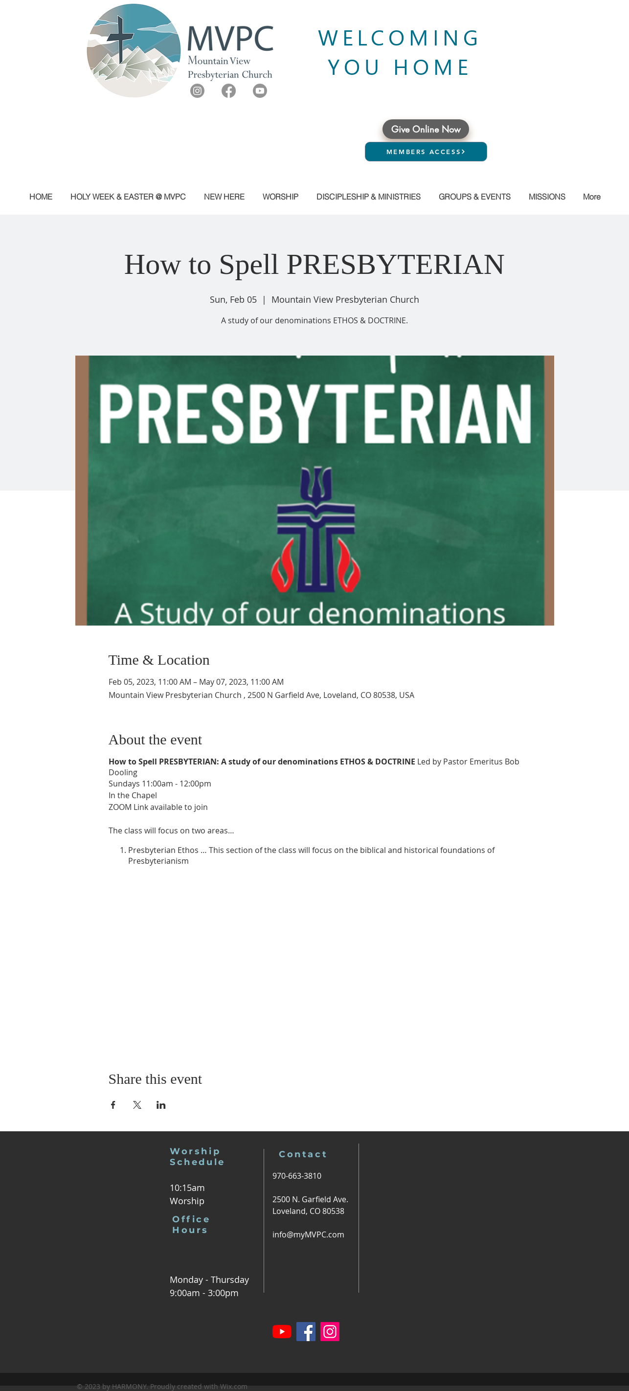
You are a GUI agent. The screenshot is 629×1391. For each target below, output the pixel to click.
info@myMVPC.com (308, 1234)
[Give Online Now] (425, 129)
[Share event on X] (137, 1105)
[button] (474, 197)
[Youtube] (260, 91)
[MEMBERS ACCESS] (426, 151)
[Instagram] (197, 91)
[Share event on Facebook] (113, 1105)
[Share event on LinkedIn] (161, 1105)
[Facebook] (229, 91)
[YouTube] (282, 1331)
